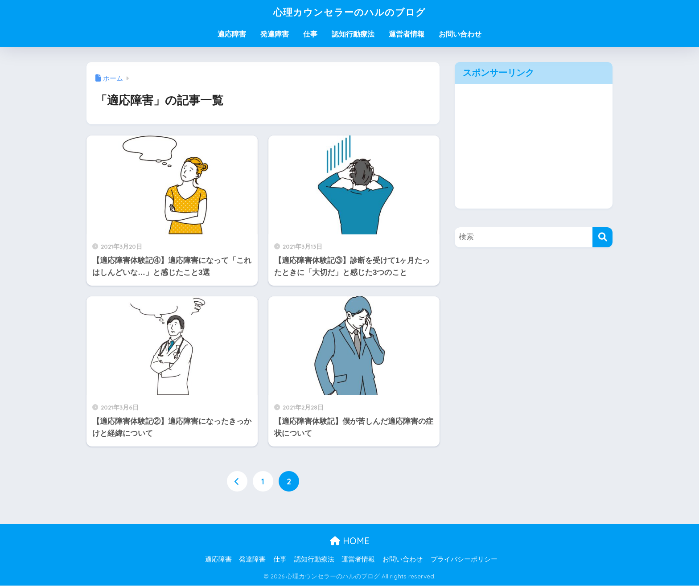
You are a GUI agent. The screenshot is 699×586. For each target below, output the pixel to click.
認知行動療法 (353, 34)
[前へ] (237, 481)
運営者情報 (406, 34)
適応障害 (232, 34)
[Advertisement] (534, 146)
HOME (350, 540)
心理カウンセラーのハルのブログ (349, 11)
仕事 (310, 34)
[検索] (602, 237)
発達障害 (274, 34)
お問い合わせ (460, 34)
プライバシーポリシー (464, 559)
